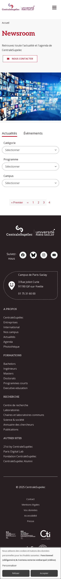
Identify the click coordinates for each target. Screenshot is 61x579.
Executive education (15, 388)
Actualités (9, 133)
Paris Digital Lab (13, 451)
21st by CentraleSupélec (18, 446)
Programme (11, 159)
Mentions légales (31, 504)
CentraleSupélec (13, 317)
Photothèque (11, 346)
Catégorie (10, 143)
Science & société (13, 420)
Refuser (15, 573)
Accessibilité (30, 515)
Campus (9, 176)
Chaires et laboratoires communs (23, 415)
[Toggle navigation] (55, 6)
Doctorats (9, 378)
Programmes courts (15, 383)
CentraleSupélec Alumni (17, 461)
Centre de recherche (15, 405)
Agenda (8, 342)
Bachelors (9, 364)
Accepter (44, 573)
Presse (30, 521)
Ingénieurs (10, 368)
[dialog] (30, 563)
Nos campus (11, 332)
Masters (8, 373)
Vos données (30, 510)
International (11, 327)
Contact (30, 499)
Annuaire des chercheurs (18, 424)
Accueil (5, 22)
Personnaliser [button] (9, 565)
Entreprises (10, 322)
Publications (10, 429)
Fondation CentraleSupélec (19, 456)
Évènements (33, 133)
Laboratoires (11, 410)
